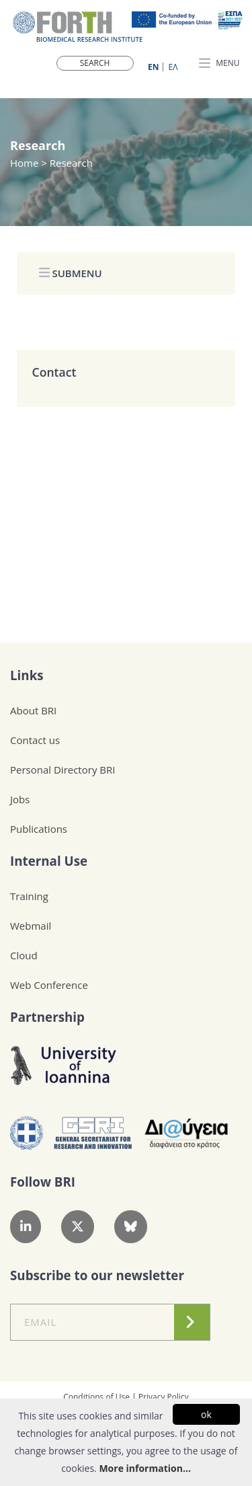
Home (25, 163)
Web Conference (49, 985)
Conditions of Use (96, 1397)
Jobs (20, 799)
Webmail (30, 925)
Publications (38, 828)
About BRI (33, 710)
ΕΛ (173, 67)
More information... (144, 1468)
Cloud (24, 955)
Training (29, 896)
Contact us (35, 740)
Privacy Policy (163, 1397)
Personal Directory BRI (62, 769)
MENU (219, 64)
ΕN (153, 67)
